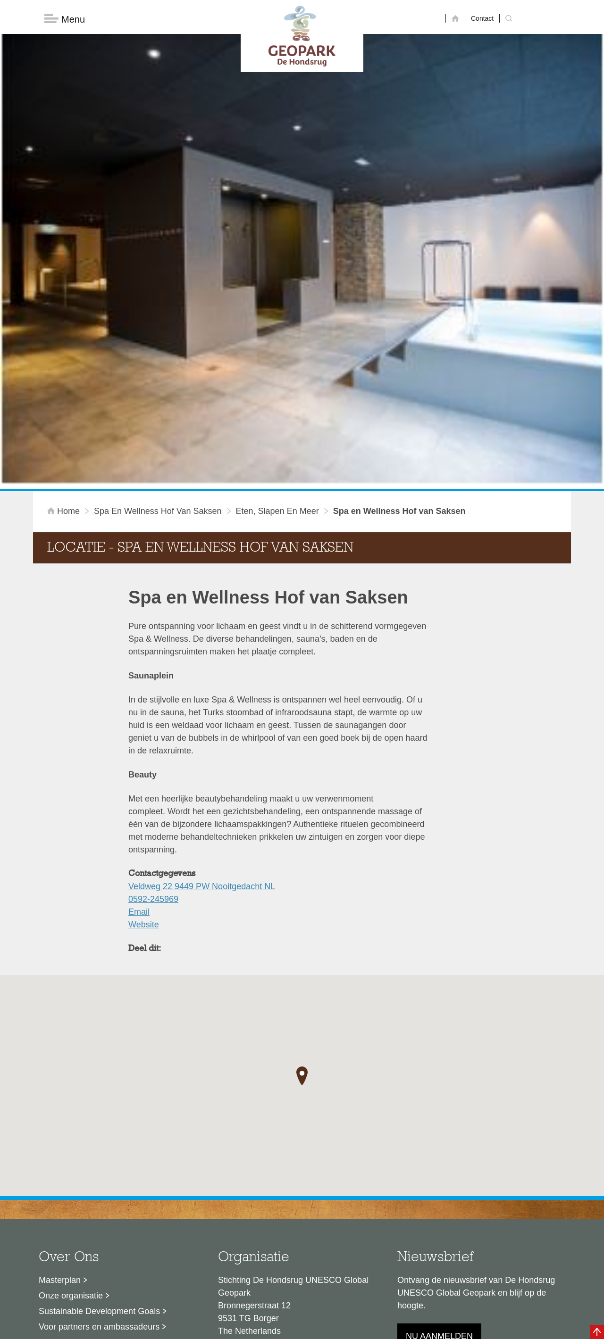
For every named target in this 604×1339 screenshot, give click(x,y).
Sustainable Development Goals (99, 1198)
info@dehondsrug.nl (256, 1251)
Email (139, 798)
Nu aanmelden (439, 1223)
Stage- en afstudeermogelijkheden (103, 1229)
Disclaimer (212, 1327)
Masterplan (60, 1167)
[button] (302, 963)
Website (143, 811)
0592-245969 (153, 786)
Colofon (247, 1327)
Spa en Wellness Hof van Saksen (157, 398)
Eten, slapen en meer (277, 398)
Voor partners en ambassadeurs (99, 1213)
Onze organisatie (71, 1182)
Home (64, 398)
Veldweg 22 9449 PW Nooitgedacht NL (201, 773)
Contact (482, 18)
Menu (64, 19)
